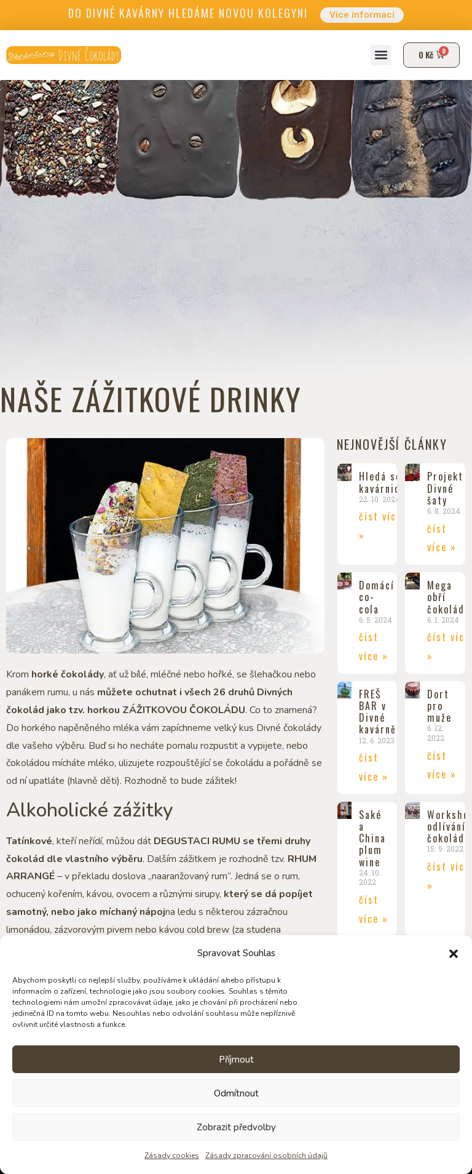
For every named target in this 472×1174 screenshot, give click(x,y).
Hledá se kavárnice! (384, 482)
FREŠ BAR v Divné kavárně (377, 712)
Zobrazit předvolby (236, 1127)
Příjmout (236, 1059)
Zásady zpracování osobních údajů (266, 1155)
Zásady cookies (171, 1155)
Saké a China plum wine (372, 839)
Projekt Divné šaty (445, 488)
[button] (453, 954)
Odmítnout (236, 1093)
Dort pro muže (439, 706)
